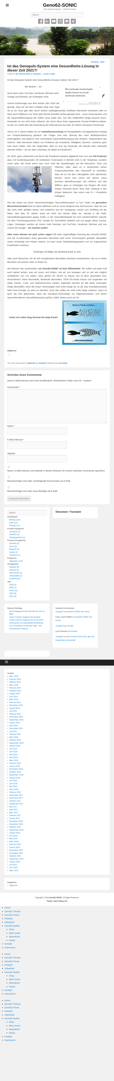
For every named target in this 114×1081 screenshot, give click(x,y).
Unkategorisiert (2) (17, 537)
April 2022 (13, 725)
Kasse (12, 940)
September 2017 (16, 804)
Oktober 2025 (15, 682)
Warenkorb (14, 936)
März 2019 (13, 760)
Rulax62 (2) (14, 549)
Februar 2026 (15, 679)
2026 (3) (12, 585)
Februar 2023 (15, 714)
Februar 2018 (15, 792)
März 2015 (13, 870)
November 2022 (16, 717)
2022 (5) (12, 596)
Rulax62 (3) (14, 534)
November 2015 (16, 853)
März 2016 (13, 841)
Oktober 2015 (15, 856)
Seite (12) (13, 523)
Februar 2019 (15, 763)
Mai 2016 (13, 838)
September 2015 (16, 859)
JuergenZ (37, 74)
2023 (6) (12, 593)
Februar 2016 (15, 844)
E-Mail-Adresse (15, 439)
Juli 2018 (13, 780)
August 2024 (14, 693)
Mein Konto (14, 933)
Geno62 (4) (14, 570)
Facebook (40, 21)
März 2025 (13, 685)
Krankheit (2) (14, 578)
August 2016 (14, 833)
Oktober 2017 (15, 801)
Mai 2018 (13, 786)
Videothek (9, 922)
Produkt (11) (14, 525)
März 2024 (13, 699)
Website (11, 453)
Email (66, 21)
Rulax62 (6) (14, 567)
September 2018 (16, 775)
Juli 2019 (13, 749)
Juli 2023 (13, 711)
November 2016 (16, 824)
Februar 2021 (15, 734)
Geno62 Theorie (12, 911)
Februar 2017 (15, 815)
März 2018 (13, 789)
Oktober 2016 (15, 827)
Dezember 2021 (16, 728)
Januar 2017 (14, 818)
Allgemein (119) (16, 561)
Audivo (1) (13, 552)
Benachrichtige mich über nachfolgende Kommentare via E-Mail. (39, 481)
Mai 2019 (13, 754)
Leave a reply (49, 74)
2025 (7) (12, 587)
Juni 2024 (13, 696)
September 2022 (16, 720)
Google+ (47, 21)
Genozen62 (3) (15, 573)
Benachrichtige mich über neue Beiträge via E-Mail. (32, 491)
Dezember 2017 (16, 795)
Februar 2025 (15, 688)
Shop (11, 929)
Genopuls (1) (14, 555)
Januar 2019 (14, 766)
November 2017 (16, 798)
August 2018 (14, 778)
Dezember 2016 (16, 821)
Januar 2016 (14, 847)
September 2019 (16, 743)
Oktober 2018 (15, 772)
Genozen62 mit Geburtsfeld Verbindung (26, 623)
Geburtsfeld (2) (15, 576)
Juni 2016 (13, 836)
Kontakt (70, 626)
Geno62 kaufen (12, 925)
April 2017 (13, 809)
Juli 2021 (13, 731)
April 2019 (13, 757)
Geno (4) (13, 546)
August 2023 (14, 708)
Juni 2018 (13, 783)
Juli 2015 (13, 865)
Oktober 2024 (15, 691)
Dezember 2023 (16, 705)
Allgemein (31, 363)
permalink (63, 363)
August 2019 (14, 746)
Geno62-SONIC (60, 5)
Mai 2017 (13, 807)
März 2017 (13, 812)
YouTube (53, 21)
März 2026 (13, 676)
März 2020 (13, 737)
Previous (94, 62)
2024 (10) (13, 590)
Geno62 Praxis (11, 915)
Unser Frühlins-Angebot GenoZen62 (24, 617)
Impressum (9, 947)
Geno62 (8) (14, 543)
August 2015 (14, 862)
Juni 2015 (13, 867)
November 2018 (16, 769)
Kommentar (13, 387)
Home (7, 907)
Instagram (60, 21)
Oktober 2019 (15, 740)
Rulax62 (8, 918)
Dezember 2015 (16, 850)
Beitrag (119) (14, 520)
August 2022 (14, 722)
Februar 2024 (15, 702)
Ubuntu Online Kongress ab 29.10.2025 (26, 620)
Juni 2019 (13, 751)
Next (103, 62)
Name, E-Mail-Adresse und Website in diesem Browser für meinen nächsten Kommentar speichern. (56, 470)
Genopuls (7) (14, 531)
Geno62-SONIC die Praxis (78, 611)
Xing (73, 21)
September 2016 (16, 830)
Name (11, 426)
